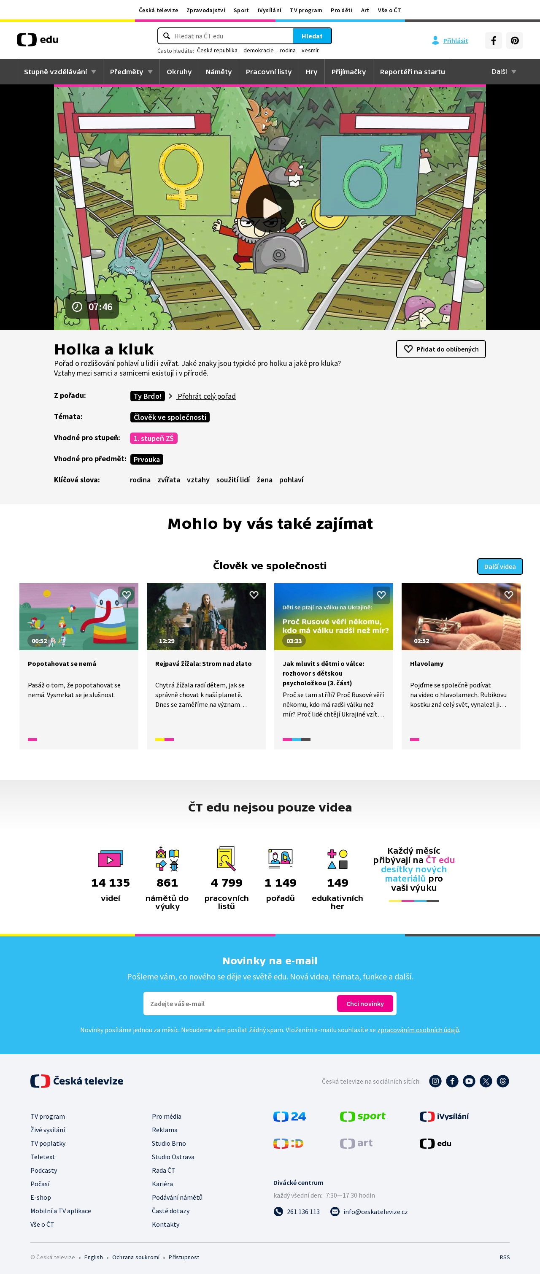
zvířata (168, 479)
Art (365, 10)
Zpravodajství (205, 10)
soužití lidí (233, 479)
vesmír (310, 50)
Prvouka (147, 459)
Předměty (126, 72)
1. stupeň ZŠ (154, 438)
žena (264, 479)
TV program (306, 10)
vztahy (198, 479)
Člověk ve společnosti (170, 417)
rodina (288, 50)
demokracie (258, 50)
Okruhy (179, 72)
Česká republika (217, 50)
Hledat (312, 36)
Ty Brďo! (148, 396)
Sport (241, 10)
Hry (312, 72)
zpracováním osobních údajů (418, 1029)
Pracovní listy (269, 72)
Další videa (500, 565)
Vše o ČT (389, 10)
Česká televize (158, 10)
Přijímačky (349, 72)
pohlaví (291, 479)
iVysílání (270, 10)
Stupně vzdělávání (55, 72)
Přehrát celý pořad (206, 396)
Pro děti (341, 10)
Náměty (219, 72)
